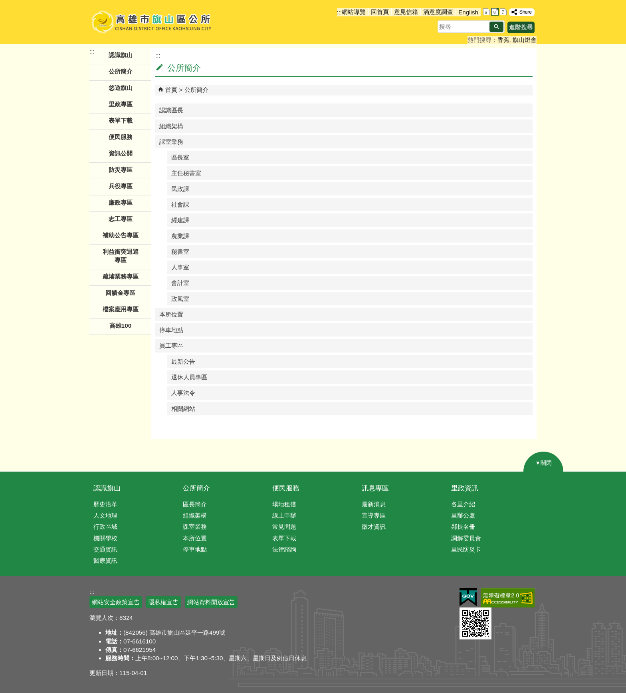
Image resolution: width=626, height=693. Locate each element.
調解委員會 (466, 538)
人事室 (180, 267)
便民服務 (285, 488)
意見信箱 (406, 11)
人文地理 (105, 515)
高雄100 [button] (120, 325)
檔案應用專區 (121, 309)
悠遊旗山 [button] (121, 87)
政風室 (180, 298)
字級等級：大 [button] (503, 11)
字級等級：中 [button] (495, 12)
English (468, 12)
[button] (496, 27)
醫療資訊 (105, 560)
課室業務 (171, 141)
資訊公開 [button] (121, 153)
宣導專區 (374, 515)
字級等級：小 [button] (486, 11)
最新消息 (374, 504)
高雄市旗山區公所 (152, 22)
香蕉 (503, 39)
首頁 (171, 89)
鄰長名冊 (463, 526)
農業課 (180, 236)
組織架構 (171, 126)
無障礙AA (508, 597)
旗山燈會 (525, 39)
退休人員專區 (189, 377)
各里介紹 (463, 504)
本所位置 (171, 314)
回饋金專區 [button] (120, 292)
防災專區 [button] (121, 169)
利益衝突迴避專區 (121, 255)
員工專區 (171, 345)
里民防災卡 (466, 549)
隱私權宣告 (163, 602)
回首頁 (380, 11)
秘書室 (180, 251)
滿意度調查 (438, 11)
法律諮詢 (284, 549)
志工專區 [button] (121, 218)
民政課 (180, 188)
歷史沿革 (105, 504)
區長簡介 (195, 504)
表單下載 (121, 120)
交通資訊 (105, 549)
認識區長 (171, 110)
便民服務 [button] (121, 136)
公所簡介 (196, 89)
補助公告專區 (121, 235)
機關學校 (105, 538)
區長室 (180, 157)
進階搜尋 (521, 27)
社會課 (180, 204)
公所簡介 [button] (121, 71)
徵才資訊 (374, 526)
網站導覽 (354, 11)
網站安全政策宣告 (116, 602)
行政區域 (105, 526)
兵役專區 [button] (121, 186)
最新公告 (183, 361)
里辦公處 (463, 515)
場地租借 (284, 504)
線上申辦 (284, 515)
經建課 (180, 220)
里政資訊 (464, 488)
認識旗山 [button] (121, 55)
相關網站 (183, 408)
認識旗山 (107, 488)
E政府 (468, 597)
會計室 (180, 282)
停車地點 (171, 330)
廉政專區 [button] (121, 202)
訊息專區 (375, 488)
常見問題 (284, 526)
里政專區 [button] (121, 104)
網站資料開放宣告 (211, 602)
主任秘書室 (186, 172)
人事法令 (183, 392)
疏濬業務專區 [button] (121, 276)
